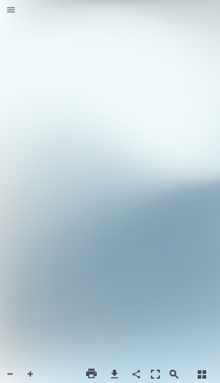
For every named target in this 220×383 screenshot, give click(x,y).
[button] (11, 11)
